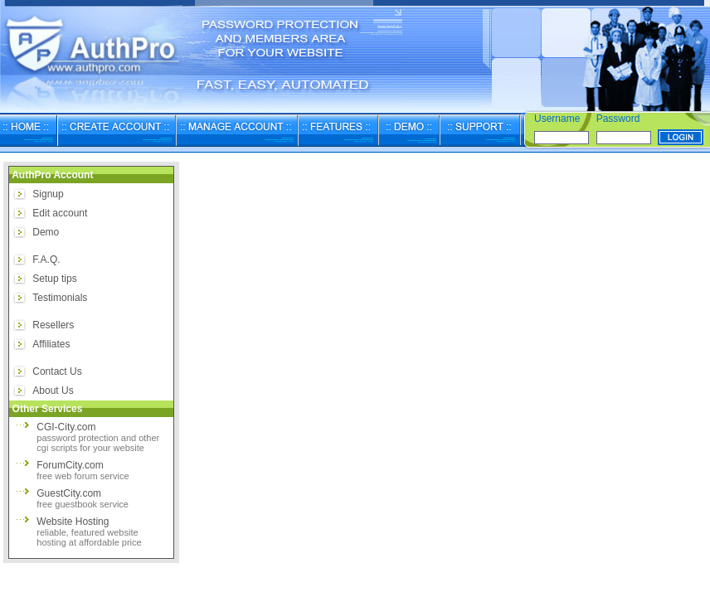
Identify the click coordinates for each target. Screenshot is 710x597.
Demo (45, 232)
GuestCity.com (82, 498)
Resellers (53, 325)
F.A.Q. (46, 259)
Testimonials (59, 297)
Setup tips (54, 278)
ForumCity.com (82, 470)
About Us (52, 390)
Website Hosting (88, 531)
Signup (47, 194)
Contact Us (56, 371)
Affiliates (51, 344)
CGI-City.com (97, 437)
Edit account (59, 213)
